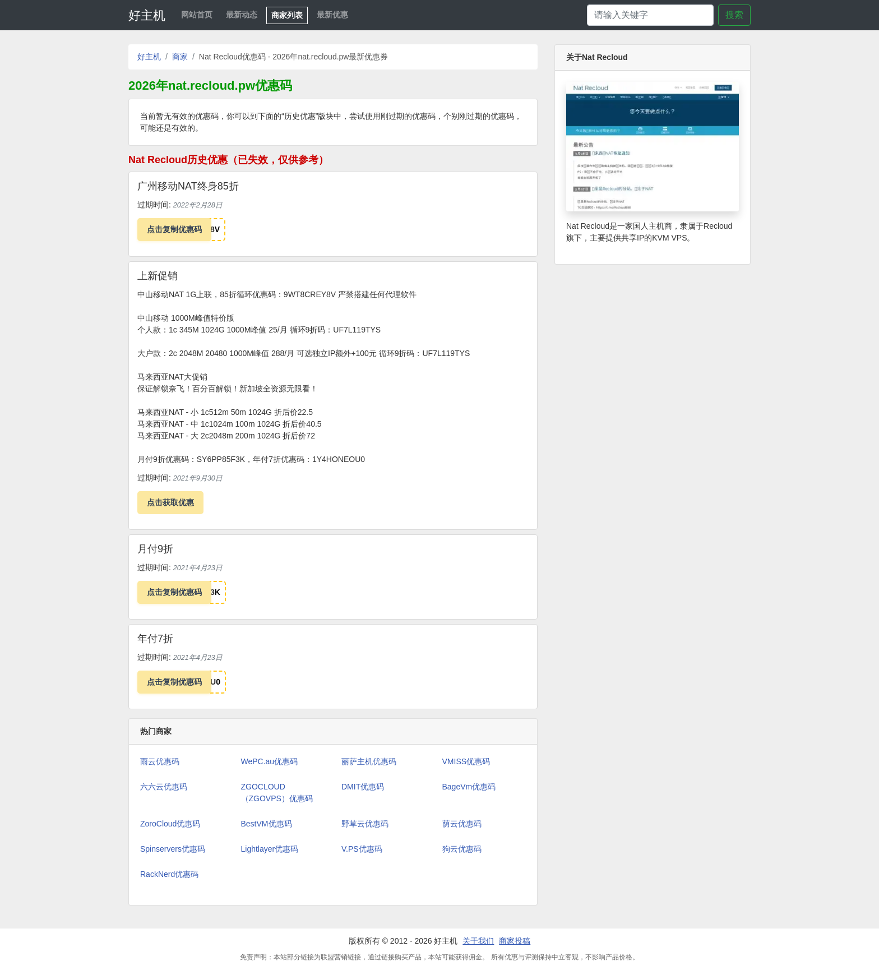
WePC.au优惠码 (269, 761)
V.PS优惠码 (361, 848)
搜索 (734, 15)
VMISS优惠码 (466, 761)
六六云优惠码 (163, 786)
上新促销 (157, 275)
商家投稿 (514, 940)
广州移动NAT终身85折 (188, 186)
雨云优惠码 (159, 761)
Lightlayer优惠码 (270, 848)
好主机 (146, 15)
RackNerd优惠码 (169, 874)
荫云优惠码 (462, 823)
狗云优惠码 (462, 848)
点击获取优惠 (170, 502)
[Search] (650, 15)
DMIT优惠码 (362, 786)
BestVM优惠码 (266, 823)
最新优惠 (332, 14)
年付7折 (155, 638)
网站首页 (196, 14)
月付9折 (155, 549)
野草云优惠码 (364, 823)
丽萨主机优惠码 (368, 761)
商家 (180, 56)
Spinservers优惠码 (172, 848)
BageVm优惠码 (469, 786)
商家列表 (287, 15)
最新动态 (241, 14)
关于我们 (478, 940)
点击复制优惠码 (174, 229)
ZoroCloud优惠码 (170, 823)
